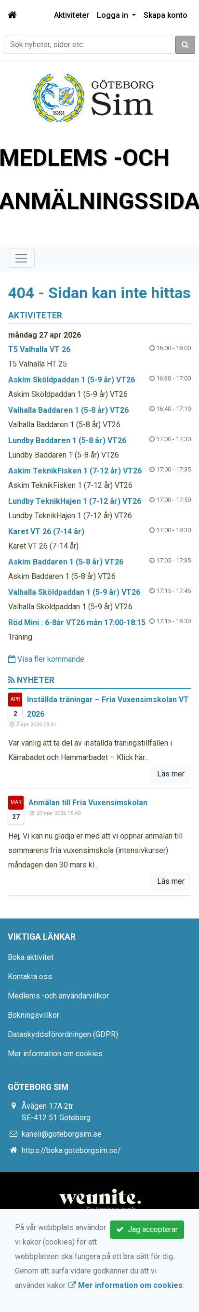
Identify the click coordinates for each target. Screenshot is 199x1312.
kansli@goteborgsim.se (62, 1134)
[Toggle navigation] (21, 258)
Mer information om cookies (55, 1053)
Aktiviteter (71, 15)
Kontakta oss (30, 976)
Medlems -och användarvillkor (58, 995)
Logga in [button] (113, 15)
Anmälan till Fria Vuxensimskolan (87, 802)
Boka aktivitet (30, 957)
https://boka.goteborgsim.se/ (71, 1150)
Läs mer (171, 773)
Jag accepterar (147, 1229)
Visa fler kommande (46, 659)
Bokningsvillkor (33, 1015)
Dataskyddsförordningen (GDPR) (63, 1034)
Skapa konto (165, 15)
